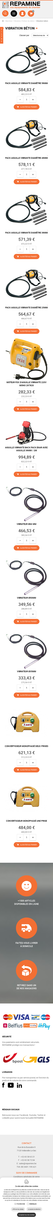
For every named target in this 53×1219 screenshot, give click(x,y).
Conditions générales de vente (26, 1176)
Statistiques (32, 1204)
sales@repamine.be (27, 1163)
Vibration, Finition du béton (24, 21)
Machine (9, 21)
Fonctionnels (21, 1204)
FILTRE (1, 35)
